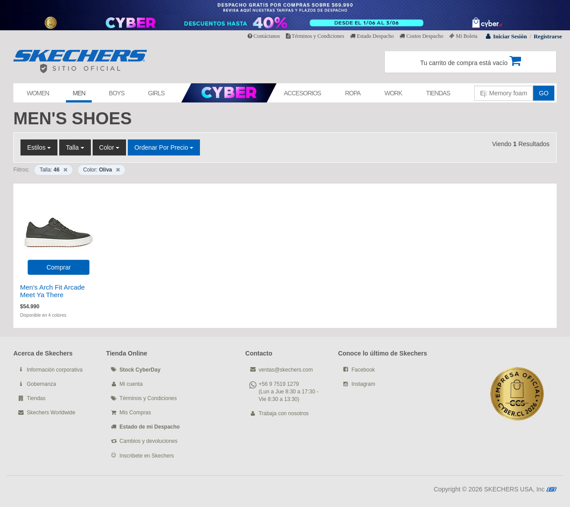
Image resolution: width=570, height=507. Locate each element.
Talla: (53, 170)
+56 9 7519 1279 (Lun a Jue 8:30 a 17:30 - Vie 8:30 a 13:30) (288, 391)
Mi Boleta (463, 36)
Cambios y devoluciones (148, 441)
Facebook (363, 370)
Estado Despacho (372, 36)
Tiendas (36, 398)
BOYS (116, 93)
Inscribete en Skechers (146, 456)
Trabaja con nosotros (284, 413)
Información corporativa (54, 370)
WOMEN (38, 93)
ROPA (353, 93)
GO (544, 93)
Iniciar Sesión (510, 36)
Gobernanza (41, 384)
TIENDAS (438, 93)
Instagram (363, 384)
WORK (393, 93)
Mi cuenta (130, 384)
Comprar (58, 267)
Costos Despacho (421, 36)
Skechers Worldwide (51, 412)
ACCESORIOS (302, 93)
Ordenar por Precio (164, 147)
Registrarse (547, 36)
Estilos (39, 147)
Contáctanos (264, 36)
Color (109, 147)
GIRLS (156, 93)
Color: (101, 170)
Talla (75, 147)
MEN (79, 93)
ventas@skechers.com (286, 370)
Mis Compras (135, 412)
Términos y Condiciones (315, 36)
